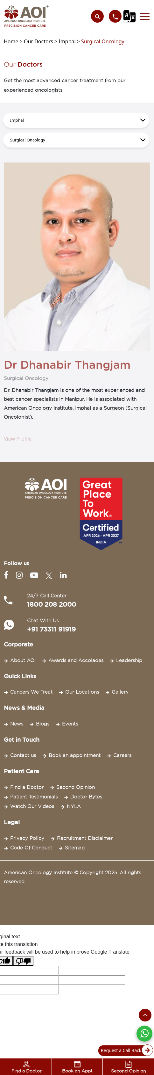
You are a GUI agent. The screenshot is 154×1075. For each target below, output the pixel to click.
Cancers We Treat (31, 692)
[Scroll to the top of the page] (145, 1015)
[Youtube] (35, 575)
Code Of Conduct (31, 847)
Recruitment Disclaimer (85, 838)
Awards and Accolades (75, 660)
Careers (122, 755)
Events (70, 723)
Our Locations (82, 692)
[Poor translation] (23, 961)
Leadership (129, 660)
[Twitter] (50, 575)
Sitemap (75, 847)
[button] (143, 16)
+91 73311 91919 (51, 629)
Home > (14, 41)
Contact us (23, 755)
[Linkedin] (63, 575)
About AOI (23, 660)
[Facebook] (7, 575)
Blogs (42, 723)
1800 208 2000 (51, 604)
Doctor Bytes (86, 796)
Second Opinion (75, 787)
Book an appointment (75, 755)
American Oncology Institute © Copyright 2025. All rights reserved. (72, 877)
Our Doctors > (41, 41)
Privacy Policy (27, 838)
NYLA (74, 806)
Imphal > (70, 41)
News (16, 723)
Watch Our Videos (32, 806)
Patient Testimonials (34, 796)
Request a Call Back (125, 1050)
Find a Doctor (27, 787)
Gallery (120, 692)
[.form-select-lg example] (76, 120)
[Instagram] (20, 575)
